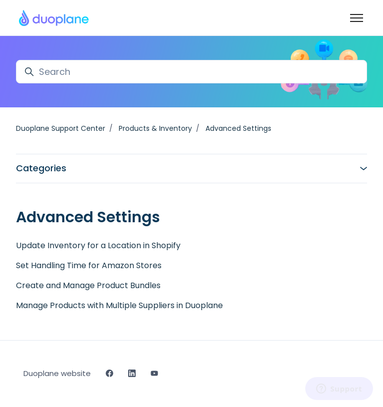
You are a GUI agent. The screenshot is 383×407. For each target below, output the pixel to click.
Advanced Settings (238, 128)
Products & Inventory (155, 128)
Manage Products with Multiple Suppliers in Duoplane (119, 305)
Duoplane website (57, 373)
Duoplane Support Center (60, 128)
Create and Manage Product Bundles (88, 285)
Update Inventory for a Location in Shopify (98, 245)
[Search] (191, 71)
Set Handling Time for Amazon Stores (89, 265)
